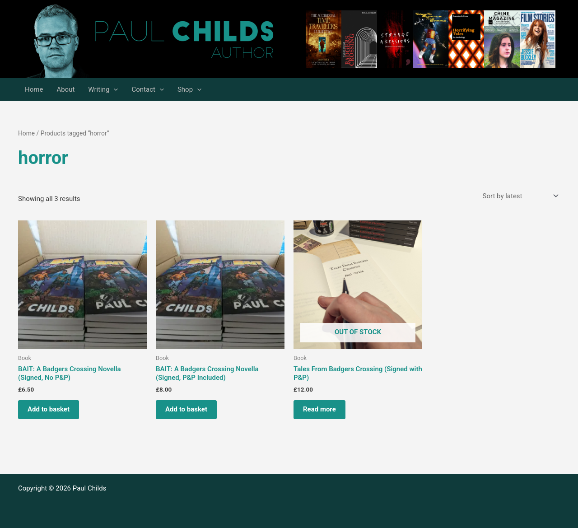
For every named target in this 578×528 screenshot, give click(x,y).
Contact (147, 89)
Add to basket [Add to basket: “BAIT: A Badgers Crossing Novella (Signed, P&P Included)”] (186, 409)
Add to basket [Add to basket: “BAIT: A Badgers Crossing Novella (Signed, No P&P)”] (49, 409)
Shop (189, 89)
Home (34, 89)
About (65, 89)
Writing (103, 89)
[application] (113, 89)
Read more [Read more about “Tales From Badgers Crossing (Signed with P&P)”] (319, 409)
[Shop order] (519, 196)
